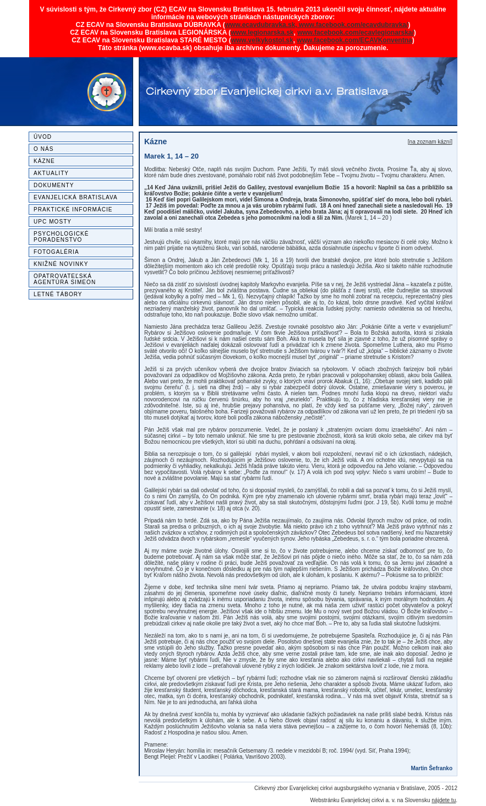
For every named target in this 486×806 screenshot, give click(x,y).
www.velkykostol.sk (262, 40)
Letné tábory (58, 294)
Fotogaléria (56, 252)
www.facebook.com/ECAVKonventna (354, 40)
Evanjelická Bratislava (76, 197)
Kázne (44, 161)
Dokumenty (54, 185)
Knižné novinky (61, 264)
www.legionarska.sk (262, 32)
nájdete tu (444, 800)
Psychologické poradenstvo (61, 237)
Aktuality (51, 173)
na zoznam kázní (430, 142)
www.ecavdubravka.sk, (262, 25)
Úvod (43, 137)
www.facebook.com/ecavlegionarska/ (355, 32)
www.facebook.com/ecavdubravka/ (353, 25)
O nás (43, 149)
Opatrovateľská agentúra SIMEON (65, 279)
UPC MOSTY (53, 222)
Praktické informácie (73, 209)
